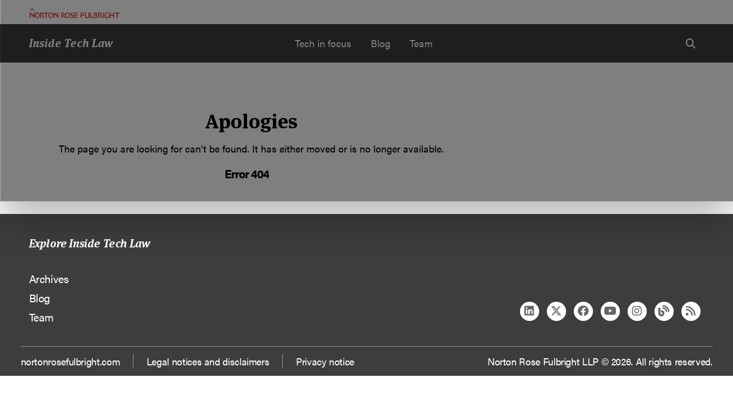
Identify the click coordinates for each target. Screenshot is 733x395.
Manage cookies (372, 115)
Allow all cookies (231, 115)
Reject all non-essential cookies (517, 115)
